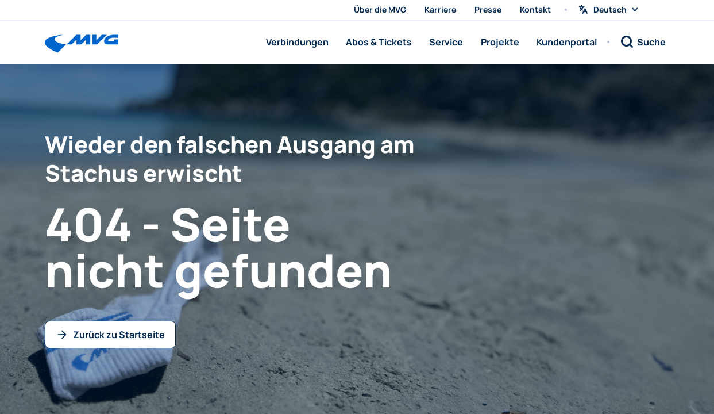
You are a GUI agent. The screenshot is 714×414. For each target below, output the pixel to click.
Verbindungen (297, 42)
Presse (487, 9)
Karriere (440, 9)
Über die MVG (380, 9)
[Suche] (642, 42)
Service (446, 42)
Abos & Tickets (379, 42)
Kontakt (535, 9)
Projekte (500, 42)
